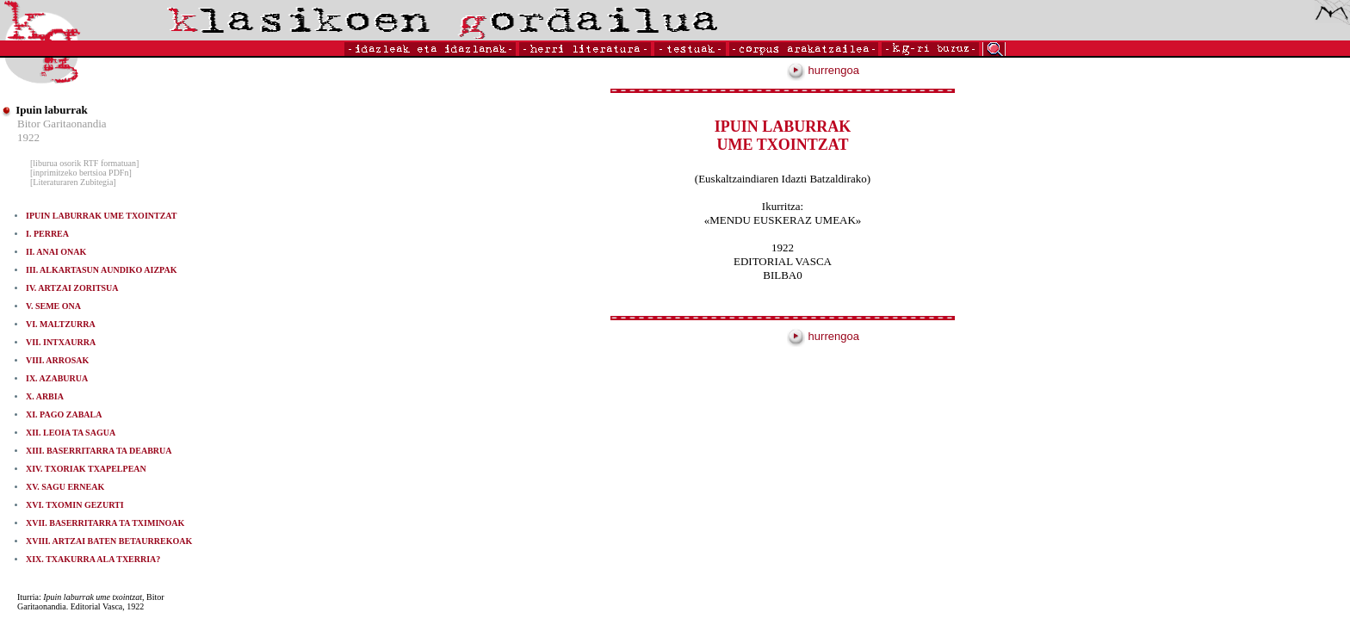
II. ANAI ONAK (56, 252)
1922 (28, 137)
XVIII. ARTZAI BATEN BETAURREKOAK (109, 541)
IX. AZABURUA (57, 378)
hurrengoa (823, 70)
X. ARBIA (45, 396)
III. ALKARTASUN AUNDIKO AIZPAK (101, 270)
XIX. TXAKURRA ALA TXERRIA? (93, 559)
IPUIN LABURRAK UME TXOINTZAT (101, 215)
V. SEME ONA (53, 306)
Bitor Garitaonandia (62, 123)
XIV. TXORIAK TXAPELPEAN (86, 468)
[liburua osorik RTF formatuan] (84, 163)
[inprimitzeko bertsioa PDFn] (81, 172)
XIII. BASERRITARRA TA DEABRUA (98, 450)
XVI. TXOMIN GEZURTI (75, 505)
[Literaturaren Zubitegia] (73, 182)
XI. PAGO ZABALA (64, 414)
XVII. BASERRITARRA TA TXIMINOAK (105, 523)
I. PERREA (47, 233)
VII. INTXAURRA (61, 342)
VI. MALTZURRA (61, 324)
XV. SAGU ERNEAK (65, 487)
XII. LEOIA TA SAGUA (70, 432)
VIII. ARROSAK (57, 360)
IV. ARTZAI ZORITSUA (72, 288)
